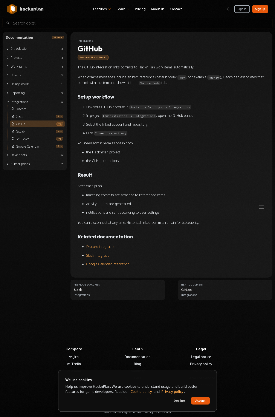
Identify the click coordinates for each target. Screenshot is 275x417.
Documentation (138, 356)
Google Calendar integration (107, 264)
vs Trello (74, 363)
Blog (137, 363)
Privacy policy (201, 363)
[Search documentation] (137, 23)
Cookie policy (141, 391)
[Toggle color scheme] (228, 9)
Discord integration (101, 246)
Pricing (140, 9)
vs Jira (74, 356)
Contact (176, 9)
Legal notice (201, 356)
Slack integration (99, 255)
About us (158, 9)
